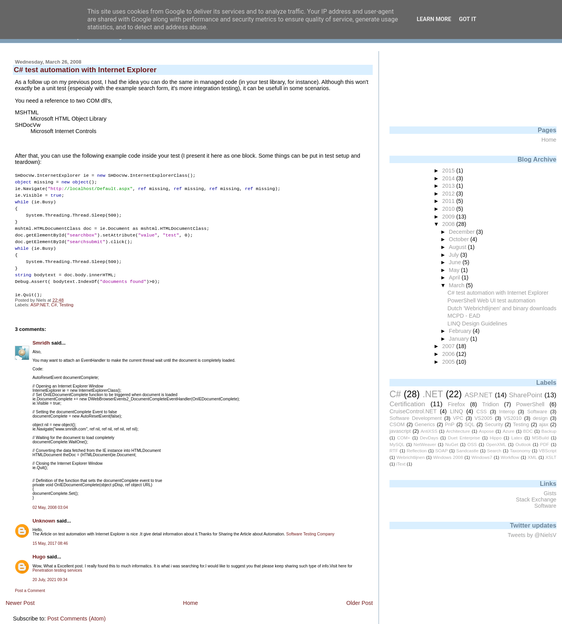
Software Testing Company (310, 526)
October (459, 239)
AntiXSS (429, 431)
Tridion (490, 404)
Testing (66, 297)
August (458, 247)
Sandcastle (467, 450)
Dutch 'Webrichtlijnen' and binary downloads (502, 308)
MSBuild (540, 438)
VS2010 (512, 418)
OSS (472, 444)
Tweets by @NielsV (532, 535)
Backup (548, 431)
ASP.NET (39, 297)
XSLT (551, 457)
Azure (508, 431)
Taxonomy (520, 450)
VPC (458, 418)
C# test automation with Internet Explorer (498, 293)
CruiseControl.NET (413, 411)
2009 (449, 216)
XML (532, 457)
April (455, 277)
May (455, 270)
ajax (543, 424)
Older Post (359, 595)
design (540, 418)
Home (190, 595)
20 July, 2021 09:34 (50, 572)
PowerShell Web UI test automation (491, 300)
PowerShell (530, 404)
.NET (433, 394)
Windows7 (481, 457)
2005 (449, 362)
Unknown (43, 513)
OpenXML (496, 444)
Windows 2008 (448, 457)
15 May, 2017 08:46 (50, 535)
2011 (449, 201)
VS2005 (484, 418)
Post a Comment (30, 583)
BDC (527, 431)
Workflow (510, 457)
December (462, 232)
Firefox (456, 404)
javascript (400, 431)
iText (400, 464)
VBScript (548, 450)
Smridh (41, 335)
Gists (550, 493)
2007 (449, 346)
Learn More (434, 19)
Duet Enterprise (464, 438)
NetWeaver (425, 444)
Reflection (417, 450)
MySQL (396, 444)
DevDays (429, 438)
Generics (425, 424)
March (457, 285)
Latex (516, 438)
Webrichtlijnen (411, 457)
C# (54, 297)
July (454, 255)
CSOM (397, 424)
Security (494, 424)
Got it (467, 19)
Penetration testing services (57, 562)
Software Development (415, 418)
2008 (449, 224)
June (455, 262)
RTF (393, 450)
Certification (407, 404)
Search (494, 450)
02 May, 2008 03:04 (50, 500)
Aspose (486, 431)
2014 (449, 178)
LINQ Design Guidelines (477, 323)
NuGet (451, 444)
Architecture (458, 431)
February (461, 331)
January (459, 339)
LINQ (456, 411)
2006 (449, 354)
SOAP (441, 450)
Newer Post (19, 595)
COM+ (403, 438)
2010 (449, 209)
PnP (449, 424)
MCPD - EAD (464, 316)
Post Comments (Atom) (76, 611)
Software (537, 411)
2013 (449, 186)
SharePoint (525, 395)
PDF (544, 444)
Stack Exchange (536, 499)
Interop (507, 411)
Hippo (496, 438)
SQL (469, 424)
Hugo (38, 549)
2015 (449, 170)
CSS (482, 411)
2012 (449, 193)
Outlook (523, 444)
